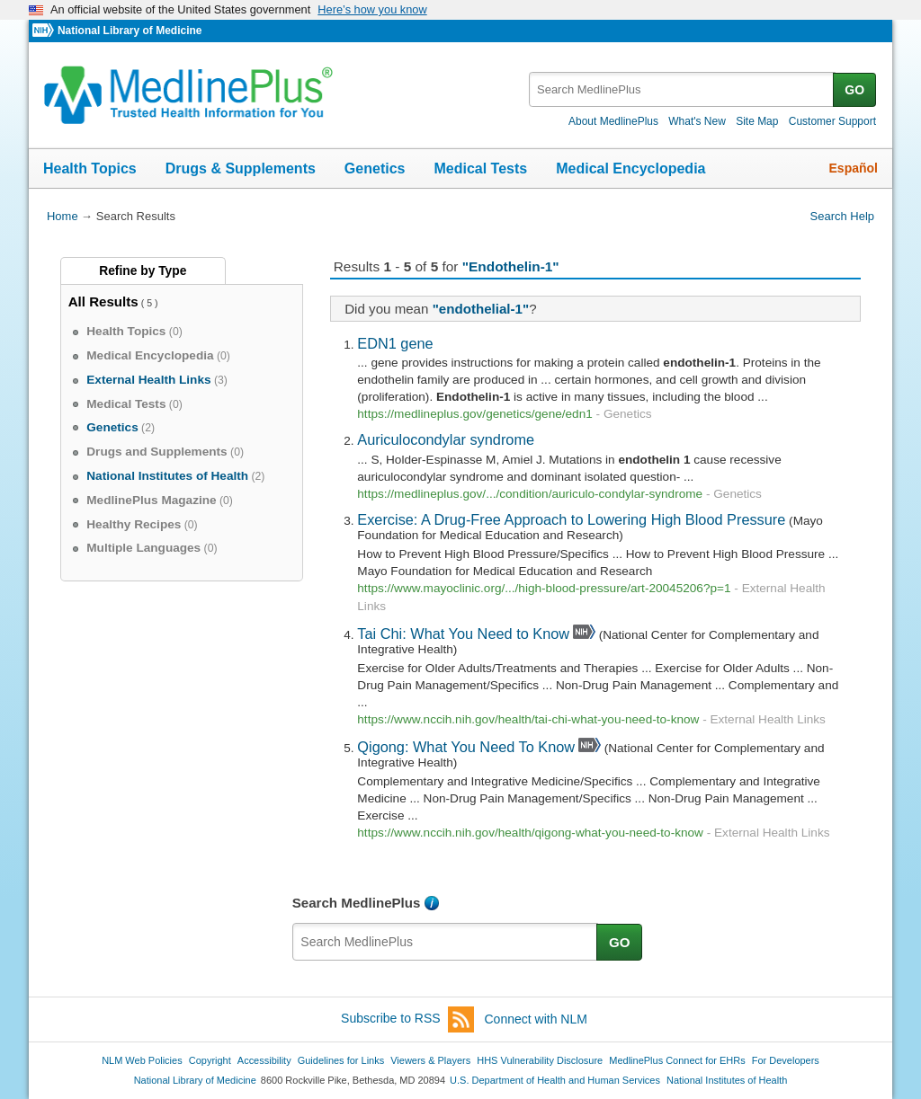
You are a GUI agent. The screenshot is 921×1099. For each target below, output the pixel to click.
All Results (103, 301)
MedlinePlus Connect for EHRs (677, 1060)
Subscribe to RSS (407, 1019)
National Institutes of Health (726, 1080)
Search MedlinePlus (356, 902)
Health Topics (90, 168)
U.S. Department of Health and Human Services (555, 1080)
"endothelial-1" (481, 308)
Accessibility (264, 1060)
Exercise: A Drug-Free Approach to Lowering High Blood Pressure (571, 519)
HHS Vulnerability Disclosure (540, 1060)
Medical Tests (480, 168)
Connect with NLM (536, 1019)
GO (854, 90)
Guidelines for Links (341, 1060)
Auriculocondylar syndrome (445, 439)
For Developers (785, 1060)
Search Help (842, 216)
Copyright (210, 1060)
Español (853, 168)
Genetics (375, 168)
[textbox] (682, 89)
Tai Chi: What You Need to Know (463, 633)
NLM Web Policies (142, 1060)
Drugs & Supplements (240, 168)
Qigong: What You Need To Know (466, 747)
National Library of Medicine (129, 30)
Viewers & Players (430, 1060)
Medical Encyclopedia (630, 168)
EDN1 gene (395, 343)
